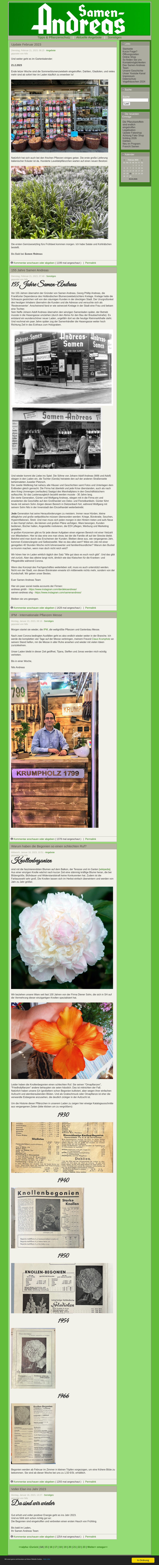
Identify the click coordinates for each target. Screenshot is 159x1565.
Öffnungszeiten (131, 54)
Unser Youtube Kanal (134, 73)
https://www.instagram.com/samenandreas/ (58, 592)
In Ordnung (143, 1560)
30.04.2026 (133, 179)
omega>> (102, 1547)
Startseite (128, 49)
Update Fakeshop (132, 132)
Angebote (51, 50)
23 (84, 1547)
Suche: (127, 89)
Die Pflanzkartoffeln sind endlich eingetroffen (133, 125)
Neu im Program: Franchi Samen (132, 145)
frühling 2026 (130, 138)
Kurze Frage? (130, 51)
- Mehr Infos (72, 1560)
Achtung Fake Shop (133, 135)
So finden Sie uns (132, 59)
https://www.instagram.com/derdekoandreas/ (53, 589)
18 (60, 1547)
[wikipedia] (104, 869)
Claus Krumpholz (101, 639)
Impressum (129, 76)
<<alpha (24, 1547)
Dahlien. (127, 141)
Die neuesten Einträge (130, 115)
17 (55, 1547)
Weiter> (92, 1547)
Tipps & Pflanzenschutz (53, 37)
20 (69, 1547)
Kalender (128, 154)
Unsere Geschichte (133, 70)
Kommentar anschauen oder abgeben (33, 263)
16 (51, 1547)
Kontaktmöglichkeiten (134, 62)
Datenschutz (129, 79)
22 (79, 1547)
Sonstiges (115, 37)
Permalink (90, 263)
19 (65, 1547)
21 (130, 173)
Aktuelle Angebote (89, 37)
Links (126, 44)
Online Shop (129, 57)
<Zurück (34, 1547)
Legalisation (129, 130)
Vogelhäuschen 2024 (134, 81)
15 (46, 1547)
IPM (46, 629)
